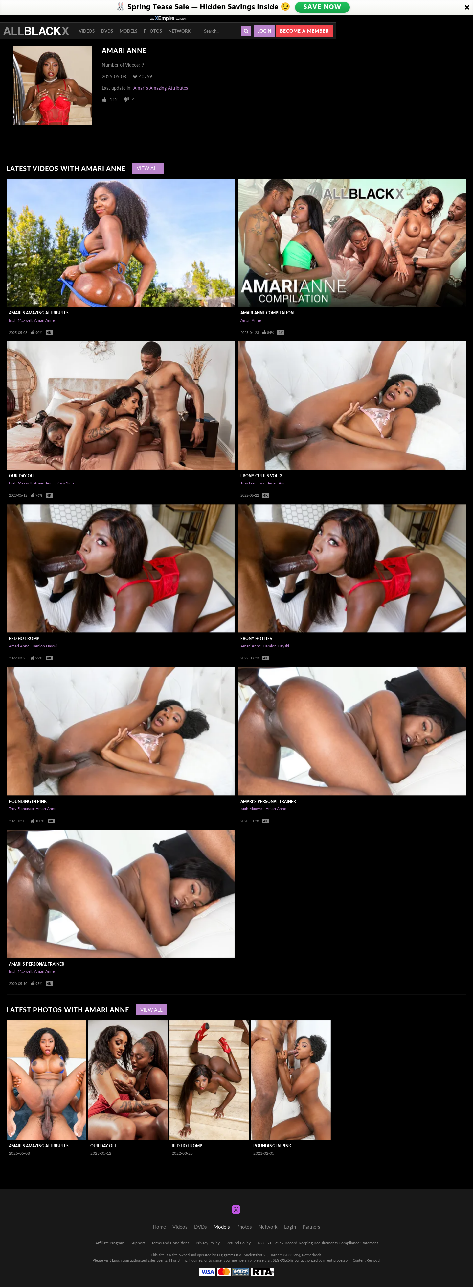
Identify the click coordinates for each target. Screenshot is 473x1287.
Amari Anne (44, 320)
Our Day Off (22, 475)
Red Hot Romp (24, 638)
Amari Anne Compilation (267, 312)
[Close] (467, 7)
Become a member (304, 31)
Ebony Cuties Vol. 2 (261, 475)
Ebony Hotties (256, 638)
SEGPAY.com (283, 1260)
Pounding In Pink (28, 801)
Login (264, 31)
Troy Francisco (252, 483)
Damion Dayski (44, 645)
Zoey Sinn (65, 483)
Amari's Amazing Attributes (160, 88)
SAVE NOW (323, 7)
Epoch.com (120, 1260)
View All (148, 168)
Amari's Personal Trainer (268, 801)
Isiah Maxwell (20, 320)
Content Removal (366, 1260)
